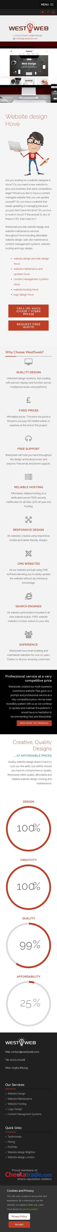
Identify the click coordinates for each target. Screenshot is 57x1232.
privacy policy (30, 1209)
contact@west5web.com (27, 38)
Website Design (16, 1093)
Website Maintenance (20, 1098)
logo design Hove (24, 294)
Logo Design (15, 1109)
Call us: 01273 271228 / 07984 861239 (28, 311)
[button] (47, 5)
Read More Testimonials (34, 723)
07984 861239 (35, 35)
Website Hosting (17, 1103)
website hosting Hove (26, 289)
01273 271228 (21, 35)
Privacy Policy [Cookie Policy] (19, 1216)
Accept (19, 1224)
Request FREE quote (28, 325)
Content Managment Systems (24, 1114)
